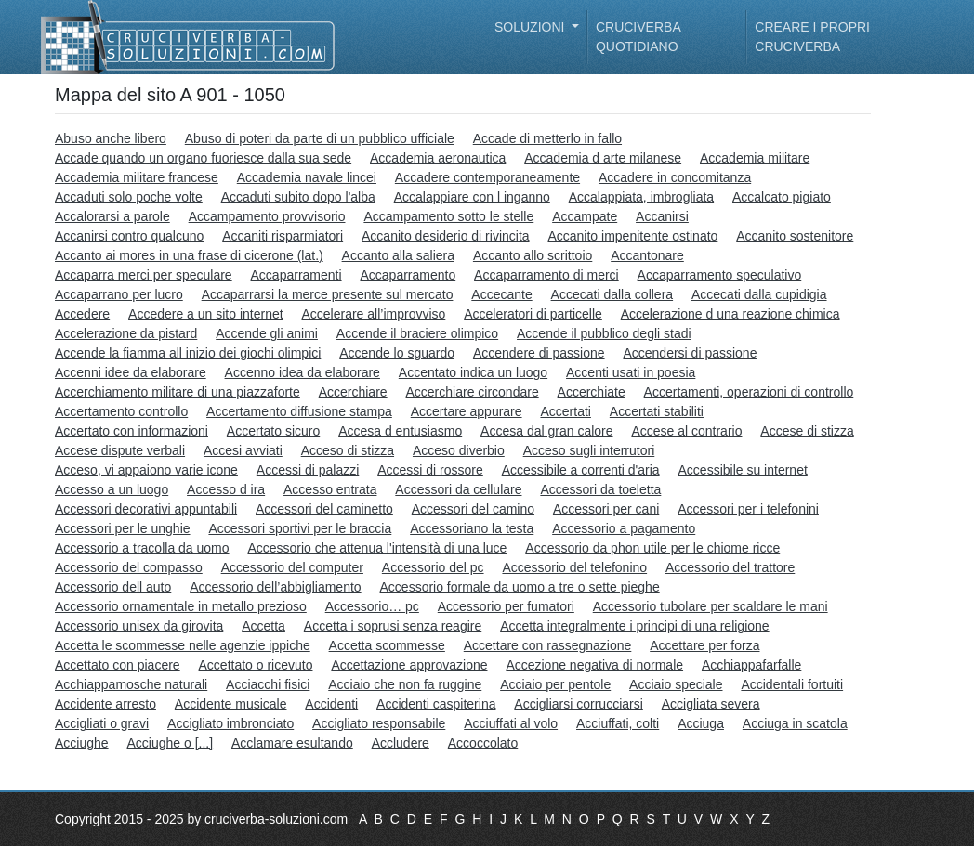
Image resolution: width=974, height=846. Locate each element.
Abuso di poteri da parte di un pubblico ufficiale (319, 138)
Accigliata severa (711, 703)
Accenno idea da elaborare (302, 372)
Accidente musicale (231, 703)
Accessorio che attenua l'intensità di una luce (377, 547)
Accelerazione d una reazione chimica (730, 313)
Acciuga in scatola (795, 723)
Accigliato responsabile (378, 723)
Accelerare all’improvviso (373, 313)
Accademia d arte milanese (602, 157)
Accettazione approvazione (409, 664)
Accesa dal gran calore (546, 430)
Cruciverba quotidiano (638, 37)
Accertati (565, 411)
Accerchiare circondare (472, 391)
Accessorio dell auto (113, 586)
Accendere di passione (539, 352)
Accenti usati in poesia (630, 372)
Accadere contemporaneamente (487, 177)
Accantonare (647, 255)
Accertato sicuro (273, 430)
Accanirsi (662, 216)
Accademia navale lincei (306, 177)
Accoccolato (483, 742)
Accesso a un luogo (111, 489)
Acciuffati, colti (617, 723)
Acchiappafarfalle (751, 664)
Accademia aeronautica (438, 157)
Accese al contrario (686, 430)
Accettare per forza (704, 645)
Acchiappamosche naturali (131, 684)
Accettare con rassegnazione (548, 645)
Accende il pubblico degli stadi (604, 333)
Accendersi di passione (690, 352)
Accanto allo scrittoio (532, 255)
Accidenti (331, 703)
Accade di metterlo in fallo (547, 138)
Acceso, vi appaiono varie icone (146, 469)
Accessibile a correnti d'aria (581, 469)
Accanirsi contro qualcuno (129, 235)
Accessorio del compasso (129, 567)
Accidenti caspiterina (435, 703)
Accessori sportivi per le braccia (299, 528)
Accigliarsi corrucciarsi (578, 703)
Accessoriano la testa (471, 528)
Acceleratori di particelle (533, 313)
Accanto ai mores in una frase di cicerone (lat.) (189, 255)
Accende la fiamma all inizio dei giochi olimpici (188, 352)
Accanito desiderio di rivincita (446, 235)
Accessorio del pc (433, 567)
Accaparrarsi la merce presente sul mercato (328, 294)
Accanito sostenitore (794, 235)
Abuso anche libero (110, 138)
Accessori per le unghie (123, 528)
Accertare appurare (466, 411)
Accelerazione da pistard (126, 333)
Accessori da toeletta (600, 489)
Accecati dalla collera (612, 294)
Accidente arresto (105, 703)
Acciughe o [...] (169, 742)
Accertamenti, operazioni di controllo (749, 391)
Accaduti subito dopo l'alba (298, 196)
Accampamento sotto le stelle (448, 216)
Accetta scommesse (387, 645)
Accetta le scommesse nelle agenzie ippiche (182, 645)
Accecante (501, 294)
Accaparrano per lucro (119, 294)
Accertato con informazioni (131, 430)
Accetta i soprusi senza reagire (392, 625)
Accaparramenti (296, 274)
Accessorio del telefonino (574, 567)
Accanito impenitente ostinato (632, 235)
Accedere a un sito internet (205, 313)
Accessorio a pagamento (623, 528)
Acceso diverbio (459, 450)
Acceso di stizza (347, 450)
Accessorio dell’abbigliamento (275, 586)
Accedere (82, 313)
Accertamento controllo (121, 411)
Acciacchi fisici (267, 684)
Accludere (400, 742)
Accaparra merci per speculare (143, 274)
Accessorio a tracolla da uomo (142, 547)
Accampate (584, 216)
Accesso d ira (226, 489)
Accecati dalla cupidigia (759, 294)
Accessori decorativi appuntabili (146, 508)
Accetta (263, 625)
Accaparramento (407, 274)
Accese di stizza (806, 430)
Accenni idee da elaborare (130, 372)
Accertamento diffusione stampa (299, 411)
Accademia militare (754, 157)
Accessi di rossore (430, 469)
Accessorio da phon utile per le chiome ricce (652, 547)
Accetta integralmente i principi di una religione (635, 625)
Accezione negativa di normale (594, 664)
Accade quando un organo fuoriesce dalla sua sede (203, 157)
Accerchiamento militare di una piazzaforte (177, 391)
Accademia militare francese (136, 177)
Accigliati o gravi (102, 723)
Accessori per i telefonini (748, 508)
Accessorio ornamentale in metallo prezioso (181, 606)
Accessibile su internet (743, 469)
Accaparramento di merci (546, 274)
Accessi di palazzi (308, 469)
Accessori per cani (606, 508)
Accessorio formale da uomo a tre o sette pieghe (520, 586)
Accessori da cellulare (458, 489)
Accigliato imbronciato (230, 723)
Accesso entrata (329, 489)
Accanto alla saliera (398, 255)
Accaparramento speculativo (720, 274)
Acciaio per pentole (555, 684)
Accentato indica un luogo (473, 372)
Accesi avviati (243, 450)
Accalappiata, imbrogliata (641, 196)
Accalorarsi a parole (112, 216)
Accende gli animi (267, 333)
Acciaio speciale (675, 684)
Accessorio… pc (372, 606)
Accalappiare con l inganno (472, 196)
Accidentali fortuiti (792, 684)
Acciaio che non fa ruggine (404, 684)
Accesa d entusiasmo (400, 430)
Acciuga (701, 723)
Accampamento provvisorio (267, 216)
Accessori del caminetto (324, 508)
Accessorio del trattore (730, 567)
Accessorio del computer (292, 567)
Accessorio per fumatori (506, 606)
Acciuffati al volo (511, 723)
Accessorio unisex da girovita (139, 625)
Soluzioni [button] (531, 27)
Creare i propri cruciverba (812, 37)
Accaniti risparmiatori (282, 235)
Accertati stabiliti (657, 411)
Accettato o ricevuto (256, 664)
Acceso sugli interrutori (589, 450)
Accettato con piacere (117, 664)
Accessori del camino (473, 508)
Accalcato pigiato (781, 196)
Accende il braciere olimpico (417, 333)
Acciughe (82, 742)
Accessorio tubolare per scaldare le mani (710, 606)
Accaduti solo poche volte (129, 196)
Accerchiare (353, 391)
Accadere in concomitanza (675, 177)
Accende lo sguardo (396, 352)
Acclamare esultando (292, 742)
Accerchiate (591, 391)
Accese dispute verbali (120, 450)
